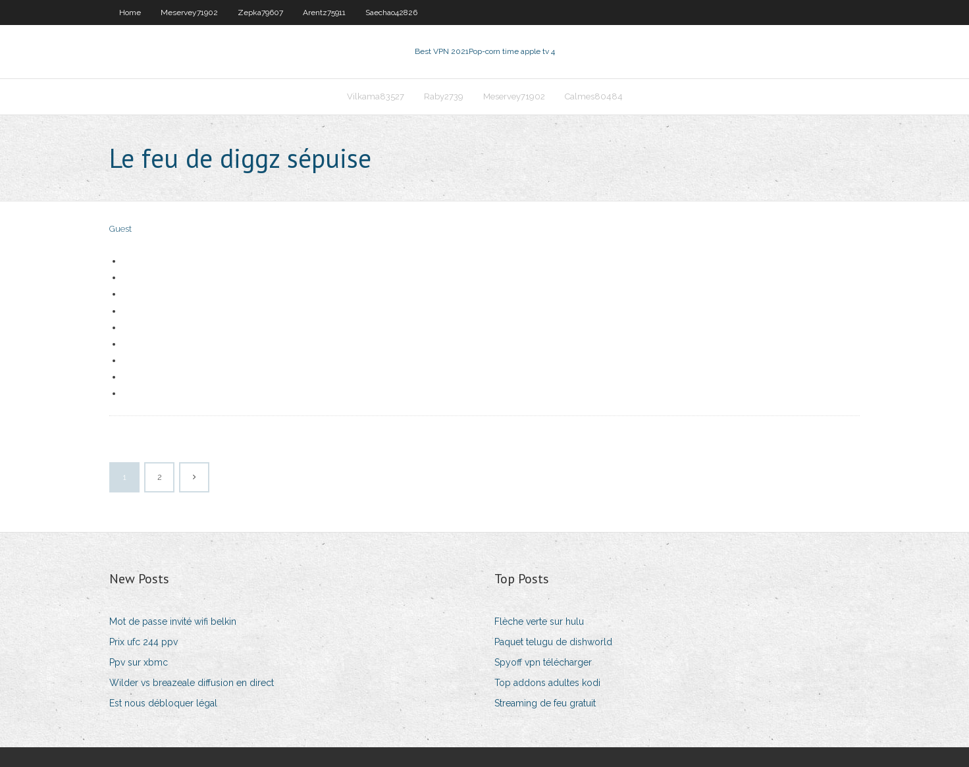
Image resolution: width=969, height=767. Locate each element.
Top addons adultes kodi (547, 682)
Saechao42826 (391, 12)
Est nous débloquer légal (163, 703)
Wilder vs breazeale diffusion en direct (191, 682)
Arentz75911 (324, 12)
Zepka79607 (260, 12)
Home (130, 12)
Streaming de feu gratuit (545, 703)
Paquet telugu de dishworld (553, 642)
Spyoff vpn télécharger (543, 662)
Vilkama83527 (375, 96)
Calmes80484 (594, 96)
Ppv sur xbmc (138, 662)
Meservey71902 (189, 12)
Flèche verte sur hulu (539, 621)
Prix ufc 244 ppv (143, 642)
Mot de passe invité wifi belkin (172, 621)
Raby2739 (443, 96)
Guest (120, 229)
